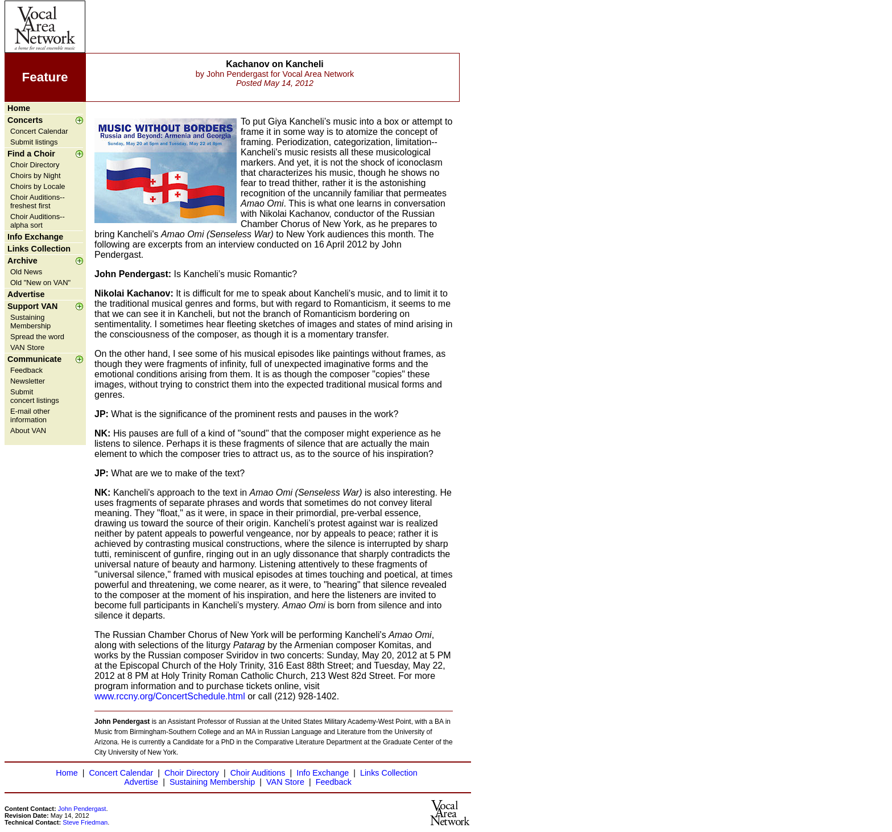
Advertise (26, 294)
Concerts (25, 120)
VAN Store (27, 347)
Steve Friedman (85, 822)
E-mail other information (30, 415)
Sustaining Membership (30, 321)
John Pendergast (82, 808)
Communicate (34, 359)
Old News (26, 271)
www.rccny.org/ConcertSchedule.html (169, 696)
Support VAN (32, 306)
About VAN (28, 430)
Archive (22, 260)
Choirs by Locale (37, 186)
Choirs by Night (35, 175)
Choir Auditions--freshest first (37, 201)
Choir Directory (34, 164)
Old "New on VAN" (40, 282)
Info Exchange (35, 236)
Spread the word (37, 336)
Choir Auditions (258, 772)
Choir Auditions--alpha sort (37, 220)
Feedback (26, 370)
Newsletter (27, 381)
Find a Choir (31, 153)
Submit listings (34, 142)
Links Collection (39, 248)
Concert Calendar (39, 131)
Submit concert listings (34, 396)
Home (18, 108)
